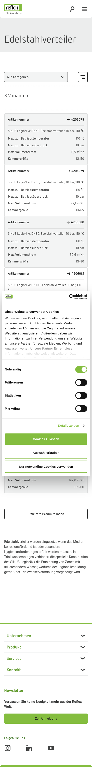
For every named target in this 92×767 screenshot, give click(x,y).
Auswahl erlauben (46, 452)
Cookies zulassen (46, 439)
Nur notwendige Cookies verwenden (46, 466)
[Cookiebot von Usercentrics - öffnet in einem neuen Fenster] (69, 297)
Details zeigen (68, 425)
